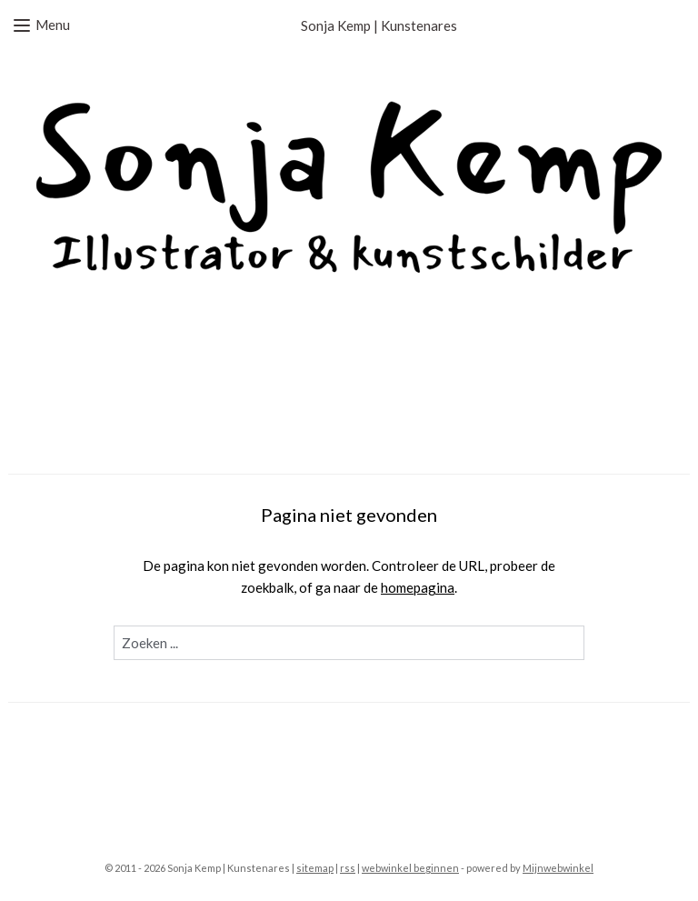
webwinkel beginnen (410, 868)
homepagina (417, 587)
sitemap (315, 868)
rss (347, 868)
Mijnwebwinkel (558, 868)
